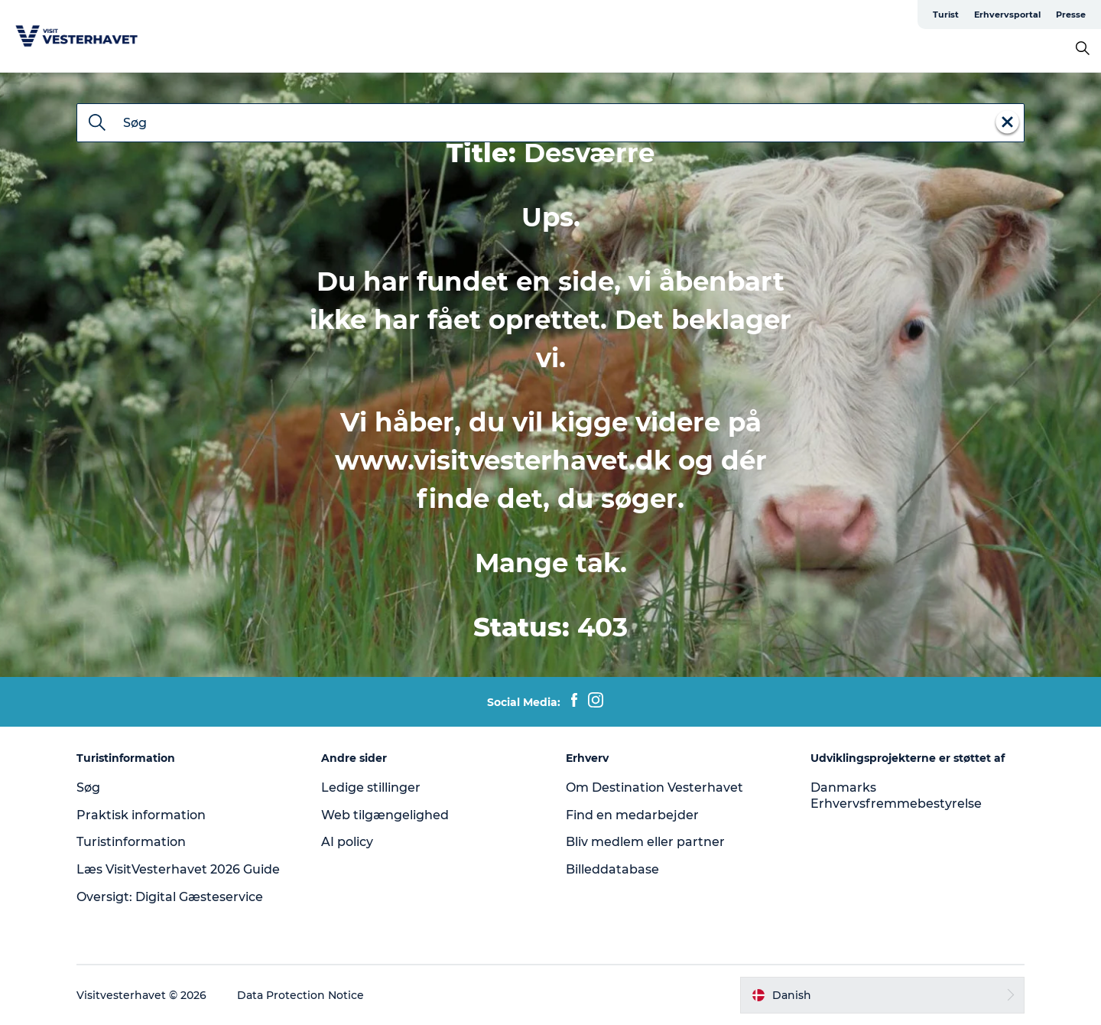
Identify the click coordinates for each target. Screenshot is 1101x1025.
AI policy (347, 842)
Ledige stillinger (371, 787)
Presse (1071, 14)
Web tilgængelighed (385, 815)
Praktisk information (141, 815)
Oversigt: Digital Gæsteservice (169, 897)
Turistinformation (131, 842)
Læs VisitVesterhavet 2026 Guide (178, 869)
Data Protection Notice (300, 995)
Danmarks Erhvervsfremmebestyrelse (896, 795)
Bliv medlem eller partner (645, 842)
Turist (946, 14)
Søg (88, 787)
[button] (882, 995)
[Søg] (97, 124)
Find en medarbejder (632, 815)
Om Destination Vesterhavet (654, 787)
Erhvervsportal (1007, 14)
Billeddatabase (612, 869)
